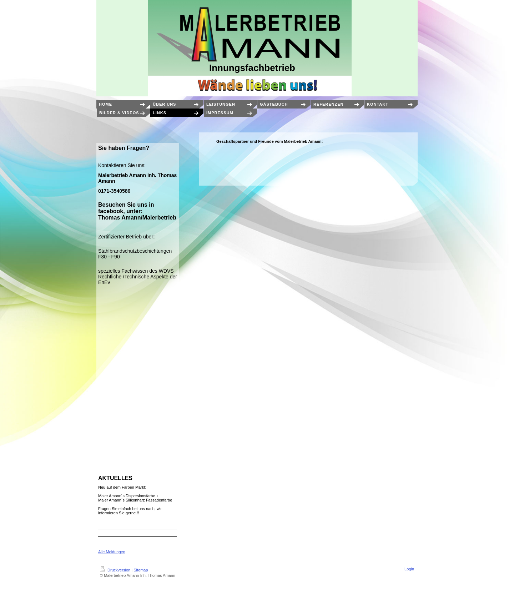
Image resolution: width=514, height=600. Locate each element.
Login (409, 569)
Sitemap (140, 570)
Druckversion (115, 570)
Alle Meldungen (111, 552)
